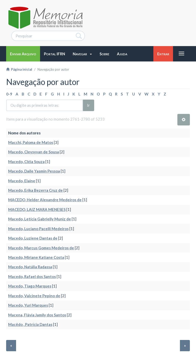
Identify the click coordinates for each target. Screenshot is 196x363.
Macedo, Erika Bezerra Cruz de (35, 190)
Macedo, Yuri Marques (28, 305)
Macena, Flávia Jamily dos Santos (37, 315)
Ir (88, 105)
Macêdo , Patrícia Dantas (30, 324)
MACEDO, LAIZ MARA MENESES (37, 209)
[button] (82, 53)
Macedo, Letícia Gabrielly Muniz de (39, 219)
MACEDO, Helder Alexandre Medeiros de (45, 199)
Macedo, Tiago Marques (29, 286)
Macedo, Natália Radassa (30, 266)
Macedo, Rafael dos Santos (32, 276)
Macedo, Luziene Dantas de (32, 238)
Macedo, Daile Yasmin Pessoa (34, 171)
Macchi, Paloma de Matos (30, 142)
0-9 (9, 94)
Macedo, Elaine (21, 180)
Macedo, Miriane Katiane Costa (36, 257)
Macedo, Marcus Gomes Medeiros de (41, 247)
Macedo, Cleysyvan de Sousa (33, 152)
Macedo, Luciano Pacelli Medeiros (38, 228)
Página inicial (19, 69)
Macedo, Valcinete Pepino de (34, 295)
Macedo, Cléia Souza (26, 161)
